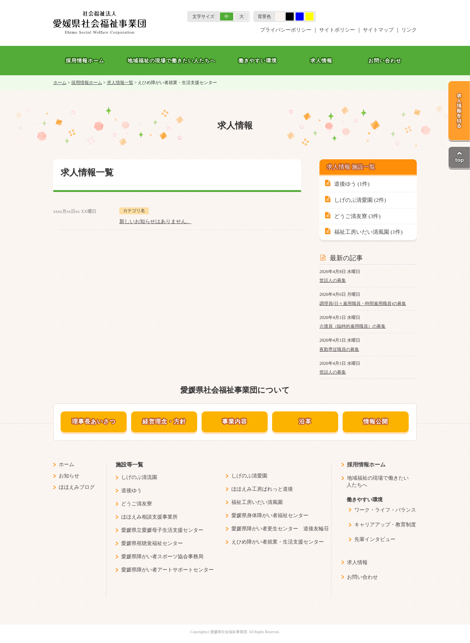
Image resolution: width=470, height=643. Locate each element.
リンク (409, 30)
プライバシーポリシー (285, 30)
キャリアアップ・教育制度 (385, 524)
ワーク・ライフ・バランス (385, 510)
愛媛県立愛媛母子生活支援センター (162, 530)
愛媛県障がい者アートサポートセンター (167, 570)
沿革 (305, 421)
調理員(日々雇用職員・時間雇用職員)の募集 (362, 303)
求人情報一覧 (120, 82)
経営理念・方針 (164, 421)
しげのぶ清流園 (139, 477)
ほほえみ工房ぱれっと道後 (262, 489)
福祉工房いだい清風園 (257, 502)
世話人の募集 (332, 280)
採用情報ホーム (85, 60)
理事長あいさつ (94, 421)
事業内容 (234, 421)
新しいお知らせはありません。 (155, 221)
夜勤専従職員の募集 (339, 349)
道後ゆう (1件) (351, 184)
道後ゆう (131, 490)
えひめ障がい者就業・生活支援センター (277, 542)
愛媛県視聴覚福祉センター (152, 543)
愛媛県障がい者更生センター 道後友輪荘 (280, 528)
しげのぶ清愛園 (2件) (360, 200)
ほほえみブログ (77, 487)
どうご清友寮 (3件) (357, 216)
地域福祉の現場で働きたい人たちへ (171, 60)
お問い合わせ (384, 60)
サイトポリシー (337, 30)
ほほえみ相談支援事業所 (149, 517)
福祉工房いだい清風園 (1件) (368, 232)
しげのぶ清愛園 (249, 476)
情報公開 (375, 421)
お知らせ (69, 476)
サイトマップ (378, 30)
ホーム (59, 82)
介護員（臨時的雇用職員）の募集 (352, 326)
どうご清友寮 (136, 503)
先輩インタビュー (374, 539)
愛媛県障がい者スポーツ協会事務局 (162, 556)
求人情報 (321, 60)
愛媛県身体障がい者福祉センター (269, 515)
